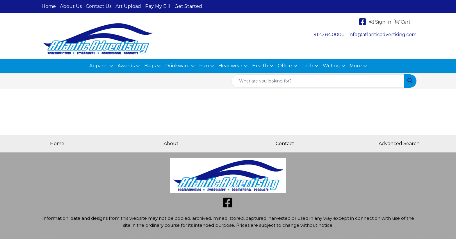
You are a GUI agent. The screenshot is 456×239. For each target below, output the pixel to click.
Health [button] (260, 65)
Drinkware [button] (177, 65)
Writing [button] (331, 65)
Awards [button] (126, 65)
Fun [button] (204, 65)
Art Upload (128, 6)
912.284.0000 (329, 34)
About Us (71, 6)
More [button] (356, 65)
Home (49, 6)
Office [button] (285, 65)
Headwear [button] (230, 65)
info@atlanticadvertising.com (382, 34)
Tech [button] (307, 65)
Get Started (188, 6)
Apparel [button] (98, 65)
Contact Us (98, 6)
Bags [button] (150, 65)
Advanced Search (399, 143)
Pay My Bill (157, 6)
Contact (285, 143)
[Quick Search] (317, 81)
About (171, 143)
